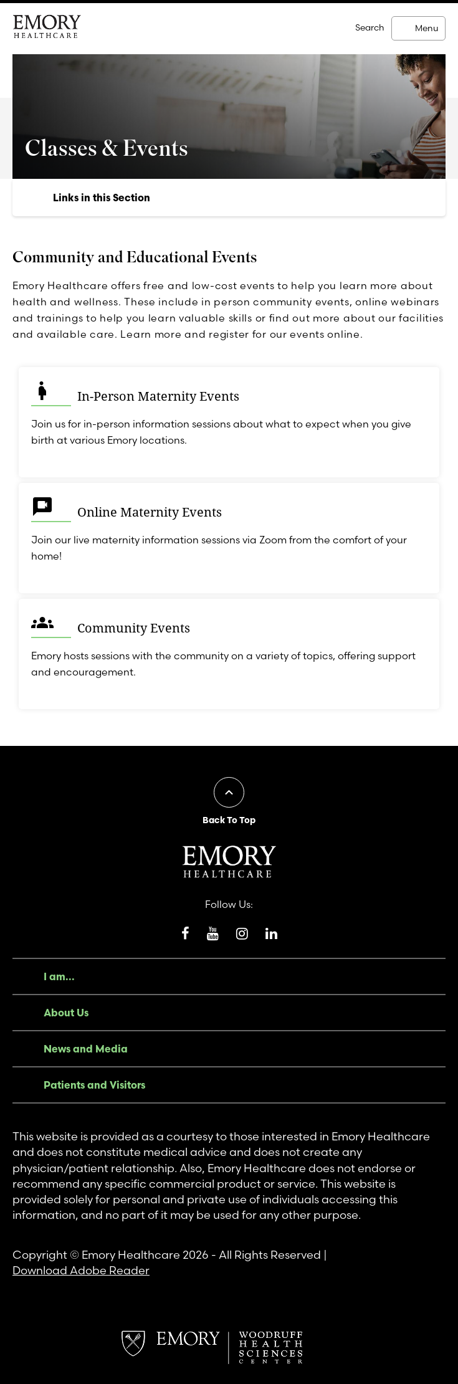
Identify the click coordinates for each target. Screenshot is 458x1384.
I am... (59, 976)
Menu (426, 28)
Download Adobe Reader (81, 1270)
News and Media (86, 1049)
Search (369, 27)
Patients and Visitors (94, 1085)
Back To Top (229, 820)
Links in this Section (101, 197)
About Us (66, 1012)
